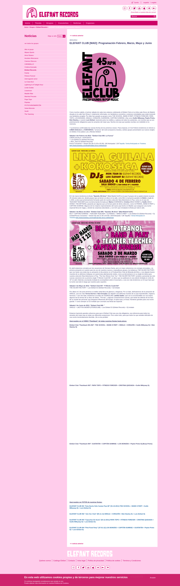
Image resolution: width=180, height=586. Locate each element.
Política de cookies (113, 561)
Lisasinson (28, 90)
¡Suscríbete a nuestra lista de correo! (143, 12)
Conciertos (63, 23)
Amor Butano (29, 55)
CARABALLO (29, 64)
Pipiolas (27, 102)
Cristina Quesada (31, 67)
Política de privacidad (96, 561)
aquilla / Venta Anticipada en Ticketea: (133, 143)
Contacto (71, 561)
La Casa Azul (29, 82)
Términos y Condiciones (132, 561)
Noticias (77, 23)
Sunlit (27, 111)
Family (27, 73)
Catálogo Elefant (59, 561)
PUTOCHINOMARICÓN (33, 105)
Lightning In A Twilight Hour (34, 85)
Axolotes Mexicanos (31, 58)
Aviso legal (81, 561)
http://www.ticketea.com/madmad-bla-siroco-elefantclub (95, 217)
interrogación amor (31, 79)
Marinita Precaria (30, 96)
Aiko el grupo (29, 49)
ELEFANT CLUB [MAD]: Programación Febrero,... (65, 27)
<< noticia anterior (76, 35)
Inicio (27, 23)
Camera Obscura (30, 61)
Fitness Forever (30, 76)
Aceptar (153, 577)
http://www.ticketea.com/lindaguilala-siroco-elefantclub (88, 145)
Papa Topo (28, 99)
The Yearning (29, 114)
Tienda (38, 23)
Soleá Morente (30, 108)
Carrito (136, 2)
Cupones (90, 23)
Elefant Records (41, 27)
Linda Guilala (29, 87)
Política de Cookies (61, 583)
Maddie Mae (29, 93)
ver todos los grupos (32, 43)
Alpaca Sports (29, 52)
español (146, 2)
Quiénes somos (45, 561)
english (153, 2)
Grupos (49, 23)
